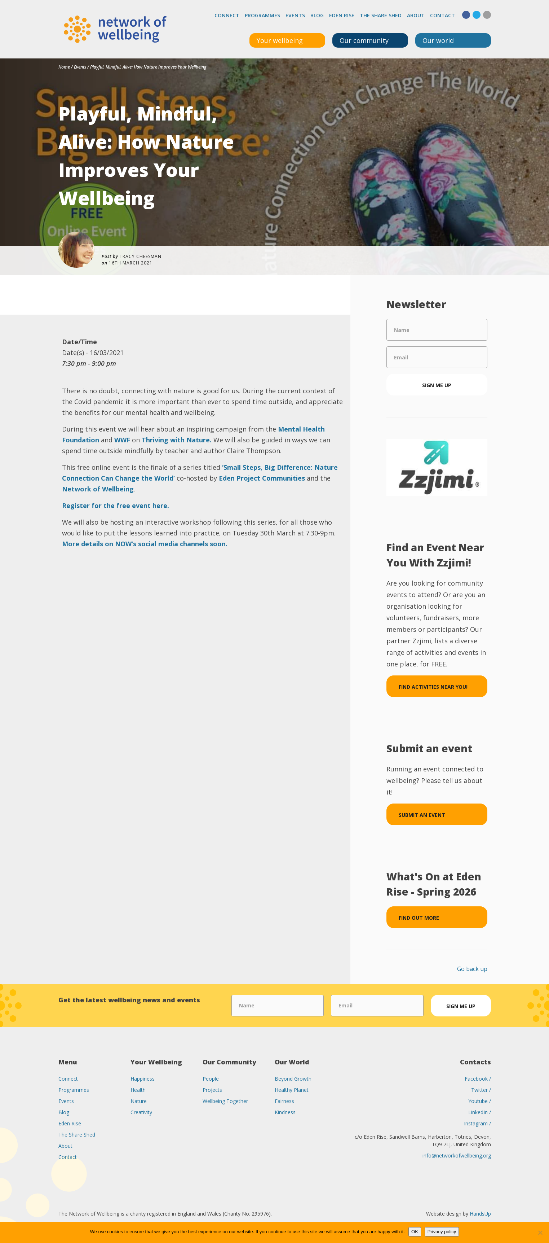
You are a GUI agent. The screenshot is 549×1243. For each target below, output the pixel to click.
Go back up (472, 969)
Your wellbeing (280, 40)
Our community (364, 40)
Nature (138, 1101)
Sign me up (436, 385)
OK (414, 1231)
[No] (540, 1232)
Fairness (284, 1101)
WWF (122, 440)
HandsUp (480, 1213)
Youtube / (479, 1101)
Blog (317, 15)
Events (295, 15)
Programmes (262, 15)
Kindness (285, 1112)
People (211, 1078)
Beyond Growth (293, 1078)
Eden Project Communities (262, 478)
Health (138, 1089)
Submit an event (422, 814)
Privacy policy (442, 1231)
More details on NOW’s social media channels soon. (144, 543)
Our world (438, 40)
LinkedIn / (479, 1112)
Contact (442, 15)
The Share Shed (381, 15)
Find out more (419, 917)
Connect (226, 15)
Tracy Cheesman (140, 256)
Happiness (142, 1078)
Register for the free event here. (116, 505)
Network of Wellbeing (98, 489)
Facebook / (478, 1078)
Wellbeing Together (225, 1101)
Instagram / (477, 1123)
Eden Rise (341, 15)
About (416, 15)
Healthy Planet (292, 1089)
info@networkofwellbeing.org (456, 1155)
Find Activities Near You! (433, 686)
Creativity (141, 1112)
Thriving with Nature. (177, 440)
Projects (212, 1089)
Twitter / (481, 1089)
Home (64, 67)
